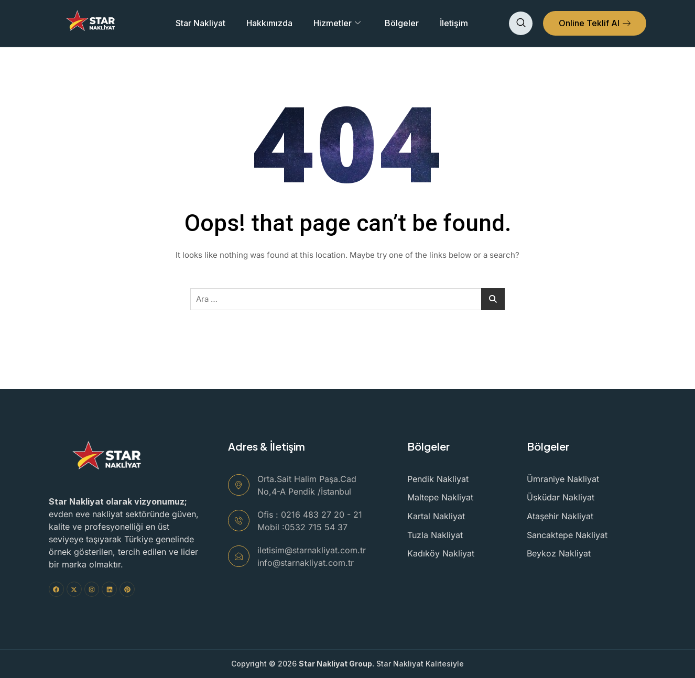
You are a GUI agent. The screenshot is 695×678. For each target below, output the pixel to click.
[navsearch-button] (521, 23)
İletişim (454, 23)
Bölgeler (402, 23)
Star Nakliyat (200, 23)
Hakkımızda (269, 23)
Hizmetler (337, 23)
